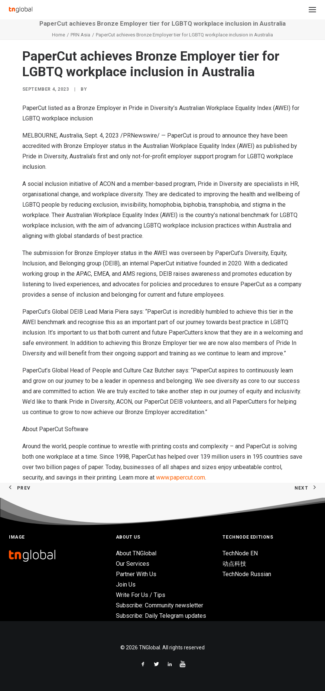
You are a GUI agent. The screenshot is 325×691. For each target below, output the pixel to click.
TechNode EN (240, 553)
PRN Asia (80, 35)
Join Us (126, 584)
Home (58, 35)
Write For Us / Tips (140, 594)
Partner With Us (136, 574)
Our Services (132, 563)
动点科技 (234, 563)
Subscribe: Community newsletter (159, 605)
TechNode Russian (246, 574)
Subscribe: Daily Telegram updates (161, 615)
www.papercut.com (180, 477)
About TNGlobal (136, 553)
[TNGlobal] (20, 10)
